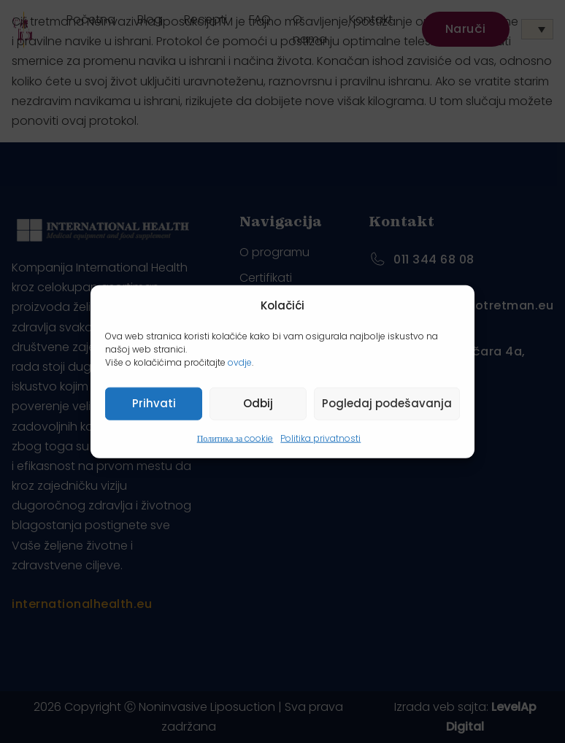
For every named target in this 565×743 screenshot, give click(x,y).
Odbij (258, 403)
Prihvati (154, 403)
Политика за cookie (235, 437)
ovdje (240, 361)
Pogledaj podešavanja (387, 403)
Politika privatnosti (320, 437)
